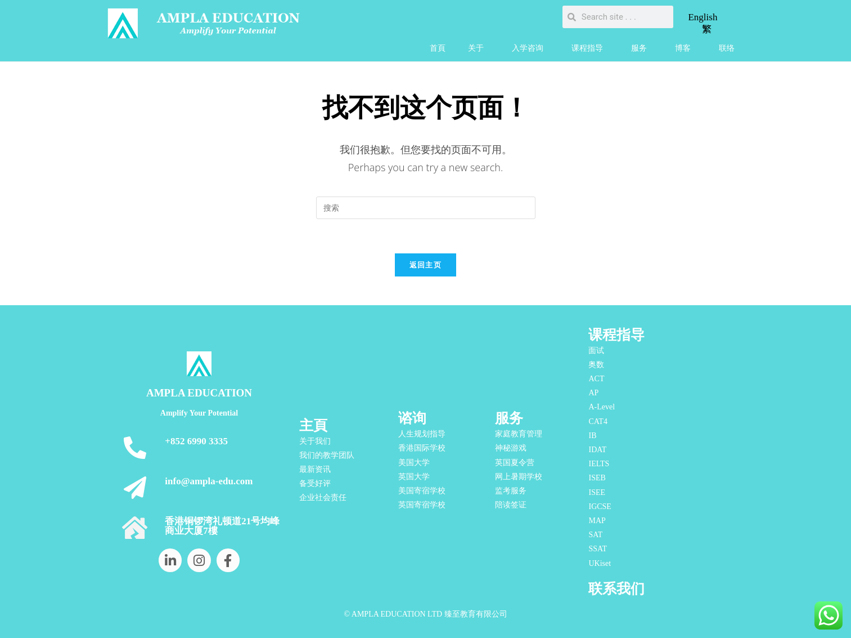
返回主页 (425, 265)
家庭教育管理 (518, 434)
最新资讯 (315, 469)
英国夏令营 (514, 462)
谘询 (412, 418)
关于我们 (315, 441)
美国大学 (414, 462)
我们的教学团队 (326, 455)
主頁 (313, 425)
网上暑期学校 (518, 476)
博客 (685, 48)
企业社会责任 (322, 498)
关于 (478, 48)
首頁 (437, 48)
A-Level (601, 407)
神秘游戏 (510, 448)
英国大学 (414, 476)
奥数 (596, 364)
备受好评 (315, 483)
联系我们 (616, 588)
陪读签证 (510, 505)
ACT (596, 378)
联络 (727, 48)
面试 (596, 350)
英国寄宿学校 (421, 505)
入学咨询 (530, 48)
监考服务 (510, 491)
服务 (641, 48)
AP (593, 393)
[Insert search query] (425, 208)
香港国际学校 (421, 448)
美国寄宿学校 (421, 491)
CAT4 (597, 421)
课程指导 (590, 48)
